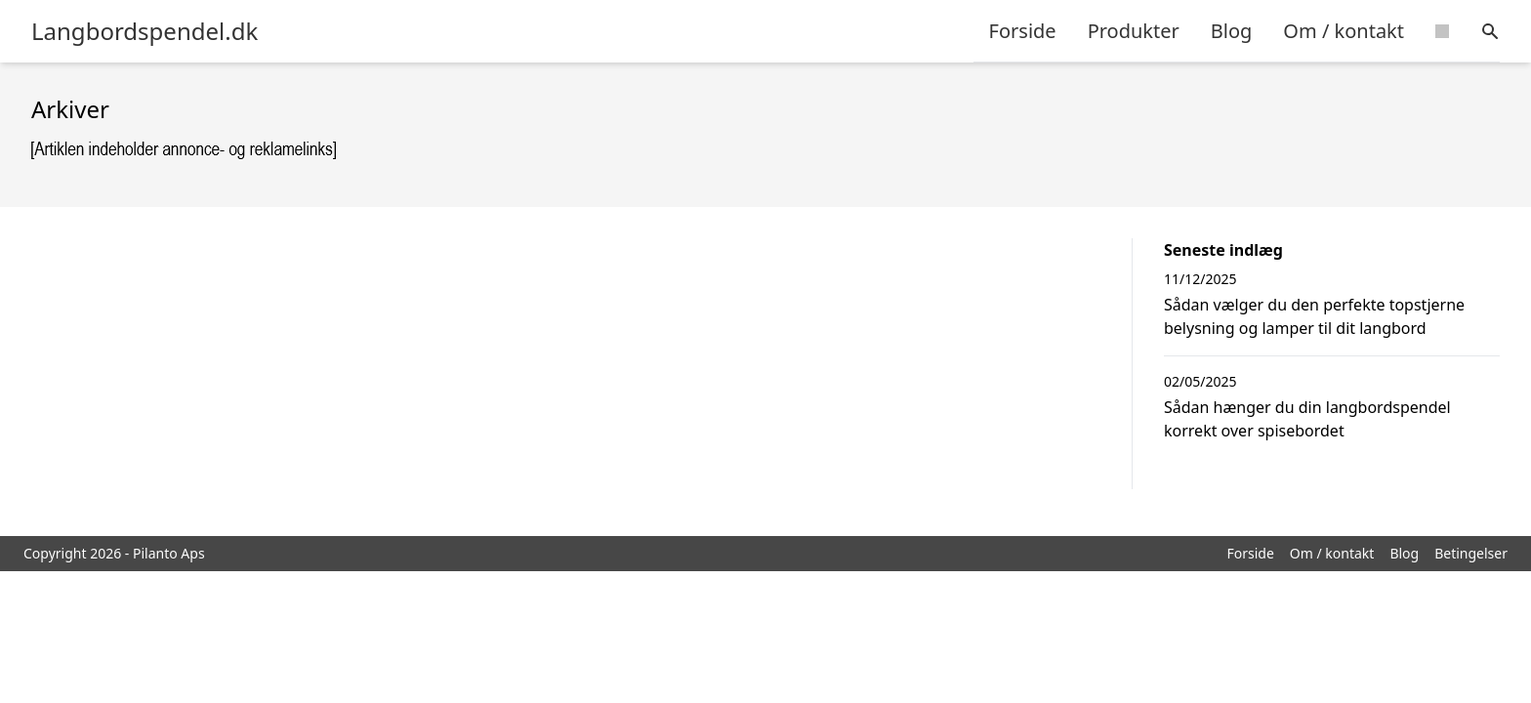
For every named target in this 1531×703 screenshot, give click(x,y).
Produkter (1133, 31)
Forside (1022, 31)
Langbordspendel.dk (144, 31)
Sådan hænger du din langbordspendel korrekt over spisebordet (1307, 418)
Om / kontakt (1343, 31)
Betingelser (1471, 553)
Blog (1232, 31)
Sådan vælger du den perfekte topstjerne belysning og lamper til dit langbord (1314, 316)
